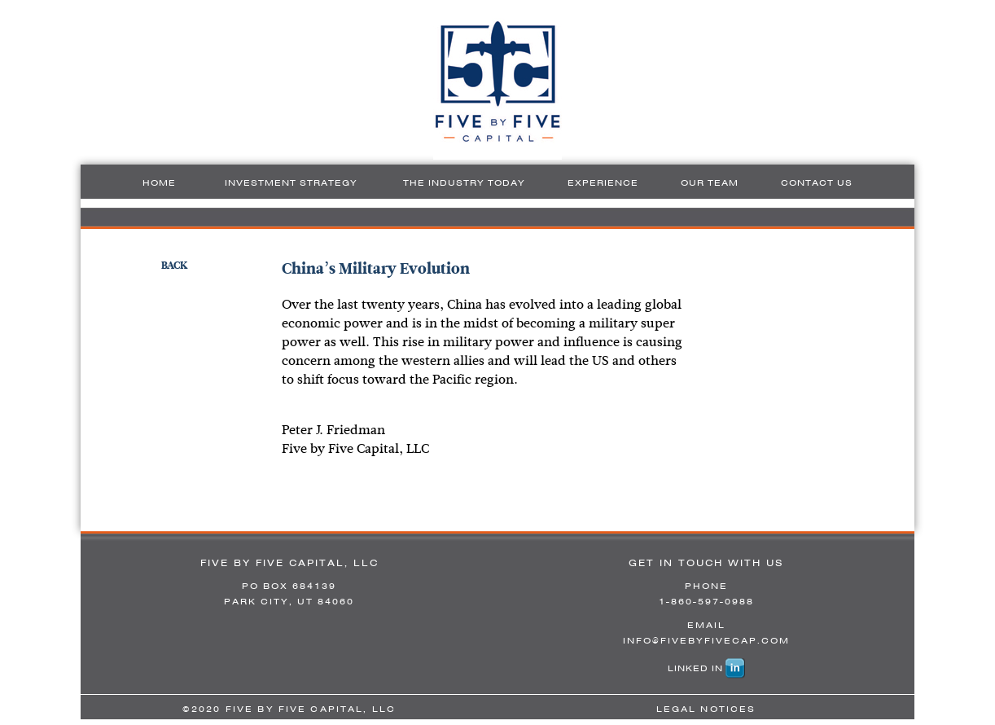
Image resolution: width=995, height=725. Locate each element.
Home (159, 182)
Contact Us (817, 182)
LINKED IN (695, 668)
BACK (174, 265)
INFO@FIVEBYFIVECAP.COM (706, 640)
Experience (603, 182)
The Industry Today (464, 182)
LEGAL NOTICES (706, 708)
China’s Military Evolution (376, 268)
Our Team (710, 182)
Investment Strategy (291, 182)
